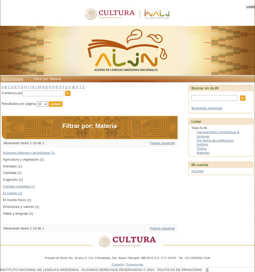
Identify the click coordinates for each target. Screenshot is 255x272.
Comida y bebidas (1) (19, 186)
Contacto (118, 264)
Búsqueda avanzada (206, 108)
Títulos (202, 148)
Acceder (197, 171)
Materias (203, 153)
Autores (202, 144)
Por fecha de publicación (215, 140)
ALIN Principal (12, 79)
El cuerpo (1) (12, 193)
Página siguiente (162, 143)
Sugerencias (134, 264)
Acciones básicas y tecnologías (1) (29, 153)
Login (250, 6)
